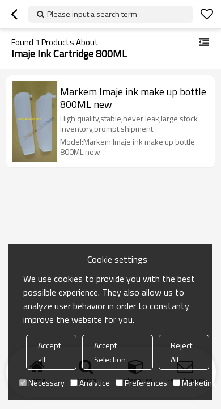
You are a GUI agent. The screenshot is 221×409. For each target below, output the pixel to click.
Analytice (90, 383)
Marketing (194, 383)
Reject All (181, 352)
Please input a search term (92, 14)
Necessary (42, 383)
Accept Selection (110, 352)
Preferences (141, 383)
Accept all (49, 352)
